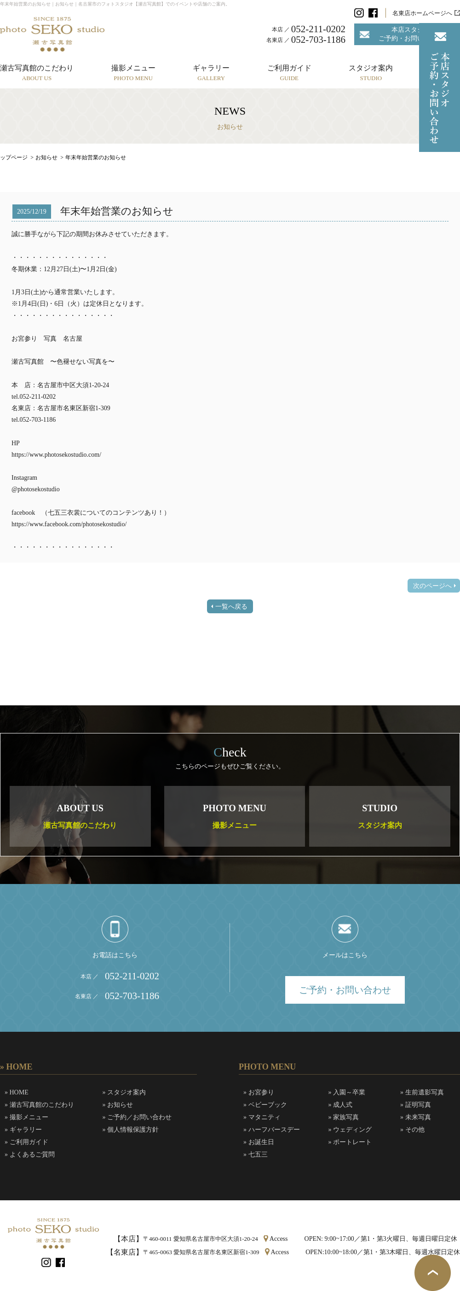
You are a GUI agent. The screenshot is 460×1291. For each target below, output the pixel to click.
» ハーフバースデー (271, 1129)
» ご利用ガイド (26, 1142)
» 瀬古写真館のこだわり (39, 1104)
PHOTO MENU (234, 816)
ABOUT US (80, 816)
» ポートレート (350, 1142)
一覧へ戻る (231, 606)
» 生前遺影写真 (422, 1092)
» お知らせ (118, 1104)
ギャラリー (211, 72)
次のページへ (432, 585)
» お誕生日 (258, 1142)
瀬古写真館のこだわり (37, 72)
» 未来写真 (415, 1117)
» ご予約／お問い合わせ (137, 1117)
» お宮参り (258, 1092)
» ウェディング (350, 1129)
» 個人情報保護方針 (131, 1129)
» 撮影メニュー (26, 1117)
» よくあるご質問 (30, 1154)
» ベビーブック (265, 1104)
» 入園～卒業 (347, 1092)
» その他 (412, 1129)
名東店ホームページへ (422, 13)
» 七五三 (255, 1154)
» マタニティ (262, 1117)
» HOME (17, 1092)
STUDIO (380, 816)
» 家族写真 (343, 1117)
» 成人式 (340, 1104)
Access (279, 1238)
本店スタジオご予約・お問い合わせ (411, 33)
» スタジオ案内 (124, 1092)
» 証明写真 (415, 1104)
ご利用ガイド (289, 72)
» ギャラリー (23, 1129)
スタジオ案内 (371, 72)
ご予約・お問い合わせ (345, 990)
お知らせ (46, 157)
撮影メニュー (133, 72)
